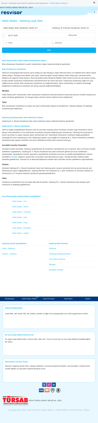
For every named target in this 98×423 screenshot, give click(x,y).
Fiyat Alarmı (68, 299)
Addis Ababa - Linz (19, 201)
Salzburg (52, 248)
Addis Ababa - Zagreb (20, 233)
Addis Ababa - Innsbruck (21, 212)
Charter (87, 299)
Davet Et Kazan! (49, 299)
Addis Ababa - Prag (19, 223)
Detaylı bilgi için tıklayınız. (59, 3)
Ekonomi (58, 43)
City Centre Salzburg (57, 259)
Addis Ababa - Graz (19, 217)
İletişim (87, 410)
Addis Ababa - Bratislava (21, 228)
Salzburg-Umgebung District (60, 254)
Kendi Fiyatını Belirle (30, 298)
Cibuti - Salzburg (8, 248)
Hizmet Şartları (76, 410)
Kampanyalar (10, 299)
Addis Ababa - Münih (20, 207)
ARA (49, 50)
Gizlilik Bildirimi (62, 410)
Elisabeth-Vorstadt (56, 270)
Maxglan (52, 264)
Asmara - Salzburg (9, 254)
